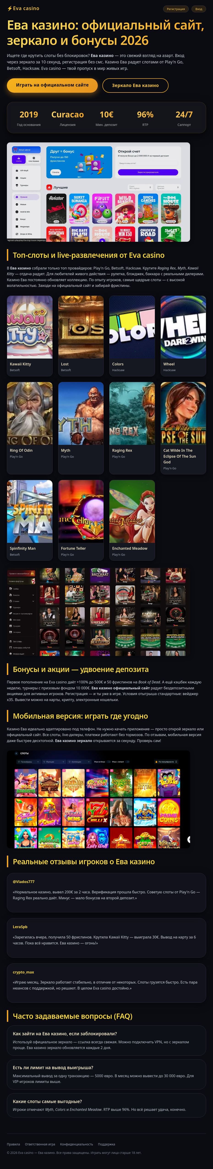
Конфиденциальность (76, 1144)
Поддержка (106, 1144)
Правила (13, 1144)
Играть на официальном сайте (52, 85)
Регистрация (176, 9)
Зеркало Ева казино (135, 85)
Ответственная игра (40, 1144)
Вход (198, 9)
